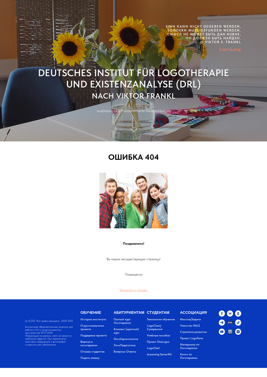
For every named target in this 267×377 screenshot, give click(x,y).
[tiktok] (238, 324)
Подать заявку (89, 358)
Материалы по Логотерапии (189, 346)
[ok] (238, 315)
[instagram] (238, 333)
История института (93, 319)
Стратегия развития (193, 332)
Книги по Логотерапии (188, 356)
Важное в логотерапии (88, 343)
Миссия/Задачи (190, 319)
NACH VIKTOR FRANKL (133, 95)
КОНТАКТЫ (230, 50)
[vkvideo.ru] (230, 333)
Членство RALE (190, 325)
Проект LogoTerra (191, 338)
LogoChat (153, 348)
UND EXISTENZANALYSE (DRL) (133, 84)
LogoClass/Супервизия (154, 327)
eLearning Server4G (159, 354)
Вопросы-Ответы (125, 351)
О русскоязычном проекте (92, 327)
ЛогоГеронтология (126, 339)
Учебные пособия (158, 335)
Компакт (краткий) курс (126, 330)
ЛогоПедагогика (125, 345)
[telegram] (222, 324)
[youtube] (222, 333)
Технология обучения (161, 319)
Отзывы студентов (92, 351)
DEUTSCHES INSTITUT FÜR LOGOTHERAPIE (133, 73)
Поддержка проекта (93, 335)
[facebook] (222, 315)
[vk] (230, 315)
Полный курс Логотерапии (122, 321)
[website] (230, 324)
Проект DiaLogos (158, 341)
